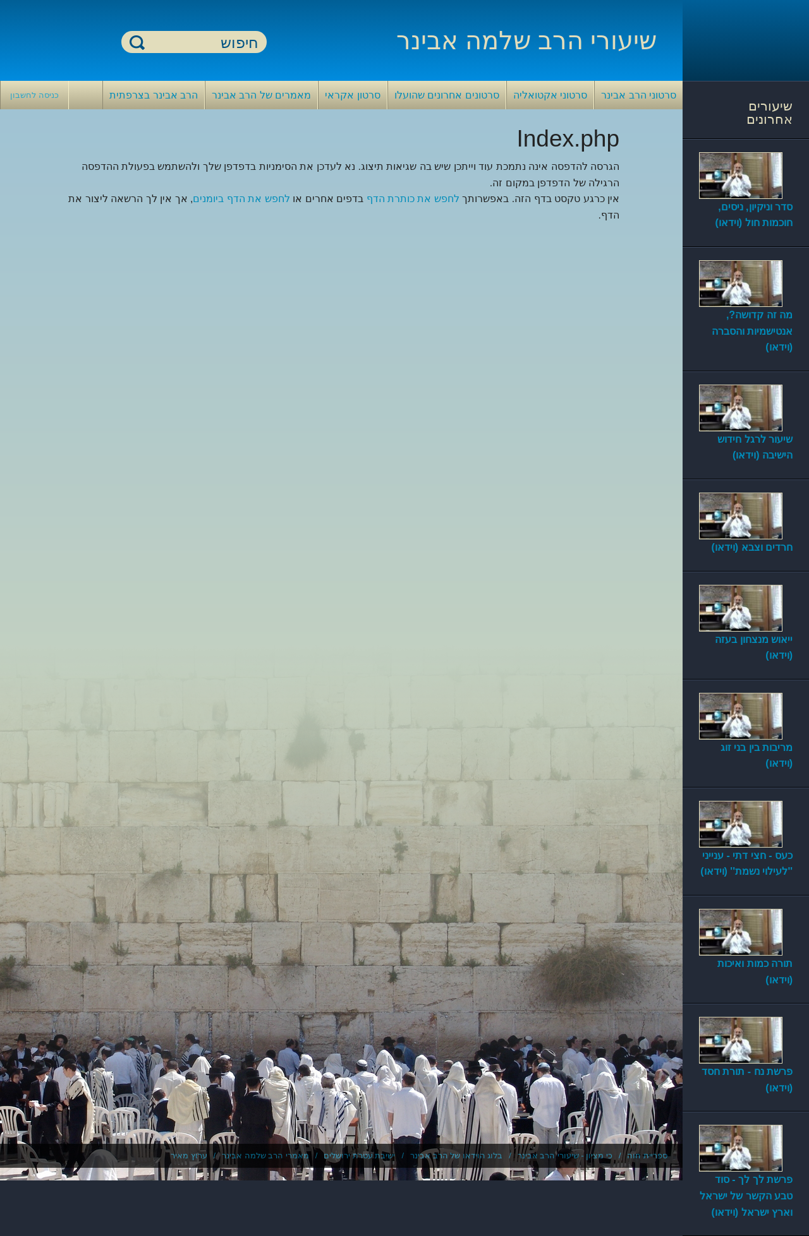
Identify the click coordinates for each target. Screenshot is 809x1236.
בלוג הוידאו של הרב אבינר (456, 1155)
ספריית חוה (647, 1155)
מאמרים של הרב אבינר (261, 95)
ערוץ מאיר (189, 1155)
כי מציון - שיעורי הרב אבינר (565, 1155)
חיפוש (137, 42)
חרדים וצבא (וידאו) (752, 547)
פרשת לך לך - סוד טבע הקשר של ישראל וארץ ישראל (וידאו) (746, 1195)
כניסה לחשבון (34, 95)
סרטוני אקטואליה (550, 95)
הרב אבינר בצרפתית (153, 95)
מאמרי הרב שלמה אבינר (265, 1155)
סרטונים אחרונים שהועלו (446, 95)
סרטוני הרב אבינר (638, 95)
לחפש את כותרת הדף (413, 198)
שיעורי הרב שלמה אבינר (526, 40)
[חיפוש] (202, 42)
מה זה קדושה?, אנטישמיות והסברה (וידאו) (752, 330)
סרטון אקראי (352, 95)
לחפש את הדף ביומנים (241, 198)
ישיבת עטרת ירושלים (359, 1155)
